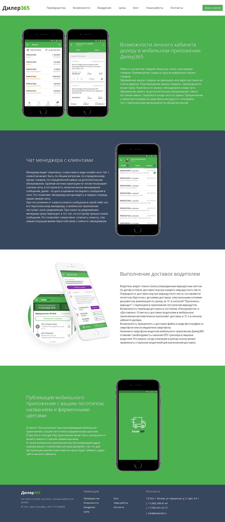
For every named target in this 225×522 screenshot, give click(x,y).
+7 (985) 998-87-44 (157, 503)
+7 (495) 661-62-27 (157, 507)
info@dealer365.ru (156, 513)
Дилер (16, 7)
